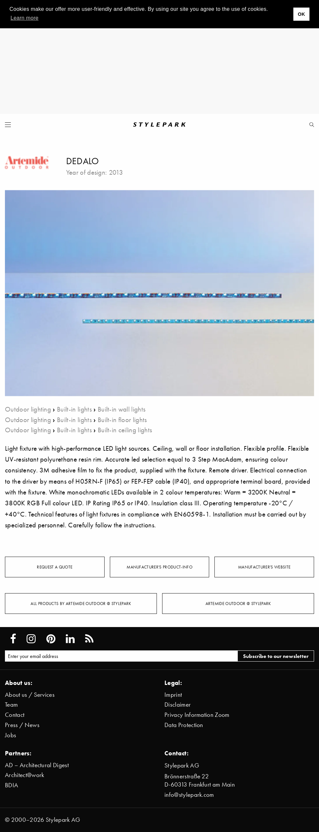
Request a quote (54, 566)
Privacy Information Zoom (197, 715)
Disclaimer (177, 704)
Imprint (173, 694)
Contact (14, 715)
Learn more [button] (24, 18)
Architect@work (24, 775)
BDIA (11, 785)
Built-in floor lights (122, 420)
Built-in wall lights (121, 409)
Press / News (22, 725)
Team (11, 704)
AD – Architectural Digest (37, 765)
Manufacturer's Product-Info (159, 566)
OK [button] (301, 14)
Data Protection (183, 725)
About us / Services (30, 694)
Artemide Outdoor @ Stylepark (238, 603)
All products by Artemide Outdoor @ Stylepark (81, 603)
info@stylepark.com (189, 795)
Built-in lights (74, 409)
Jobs (10, 735)
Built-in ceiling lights (125, 430)
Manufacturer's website (264, 566)
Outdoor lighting (28, 409)
